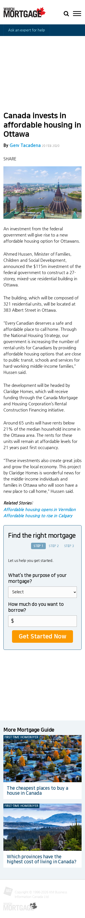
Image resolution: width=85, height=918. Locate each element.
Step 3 (69, 546)
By (22, 145)
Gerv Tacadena (25, 145)
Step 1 (38, 546)
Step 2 (53, 546)
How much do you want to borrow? (36, 607)
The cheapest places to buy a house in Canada (37, 791)
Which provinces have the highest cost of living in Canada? (41, 859)
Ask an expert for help (26, 30)
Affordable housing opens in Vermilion (39, 510)
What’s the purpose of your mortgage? (37, 578)
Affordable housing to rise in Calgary (37, 516)
